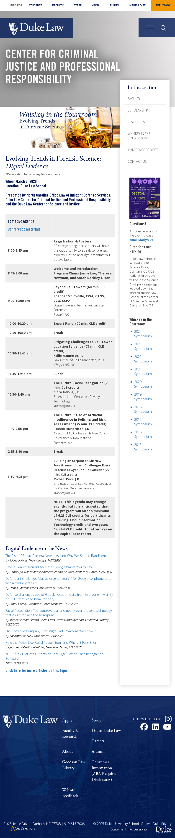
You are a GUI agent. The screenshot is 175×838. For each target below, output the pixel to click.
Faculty (58, 5)
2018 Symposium (143, 409)
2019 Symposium (143, 396)
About (67, 751)
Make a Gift (137, 5)
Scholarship (138, 110)
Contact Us (137, 161)
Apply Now (163, 5)
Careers (98, 740)
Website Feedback (70, 792)
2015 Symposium (143, 446)
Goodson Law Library (73, 764)
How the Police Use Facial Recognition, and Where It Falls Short (51, 642)
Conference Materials (24, 230)
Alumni (114, 5)
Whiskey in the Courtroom (139, 135)
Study (96, 720)
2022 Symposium (143, 358)
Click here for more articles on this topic (36, 671)
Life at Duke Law (106, 730)
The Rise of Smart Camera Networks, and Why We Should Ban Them (55, 555)
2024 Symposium (143, 333)
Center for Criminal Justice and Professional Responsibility (62, 68)
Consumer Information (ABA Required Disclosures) (105, 770)
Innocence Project (143, 150)
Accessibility (139, 829)
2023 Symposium (143, 346)
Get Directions (23, 828)
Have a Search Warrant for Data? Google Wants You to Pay (48, 567)
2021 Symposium (143, 371)
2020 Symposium (143, 384)
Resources (136, 122)
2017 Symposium (143, 421)
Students (35, 5)
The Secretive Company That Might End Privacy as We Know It (50, 631)
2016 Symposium (143, 434)
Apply (67, 720)
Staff (78, 5)
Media (96, 5)
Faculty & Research (70, 733)
